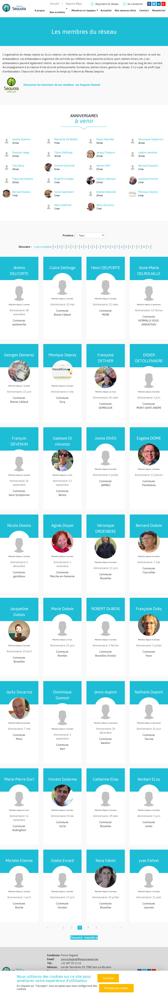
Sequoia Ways (74, 3)
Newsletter (159, 10)
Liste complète (43, 246)
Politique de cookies (116, 988)
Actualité (106, 10)
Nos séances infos (125, 10)
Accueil (54, 3)
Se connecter (135, 3)
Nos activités (57, 12)
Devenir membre (84, 937)
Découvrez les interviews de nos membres (48, 84)
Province (68, 235)
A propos (40, 10)
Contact (144, 10)
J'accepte (108, 978)
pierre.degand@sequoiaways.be (79, 959)
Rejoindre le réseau (106, 3)
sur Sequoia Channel (87, 84)
